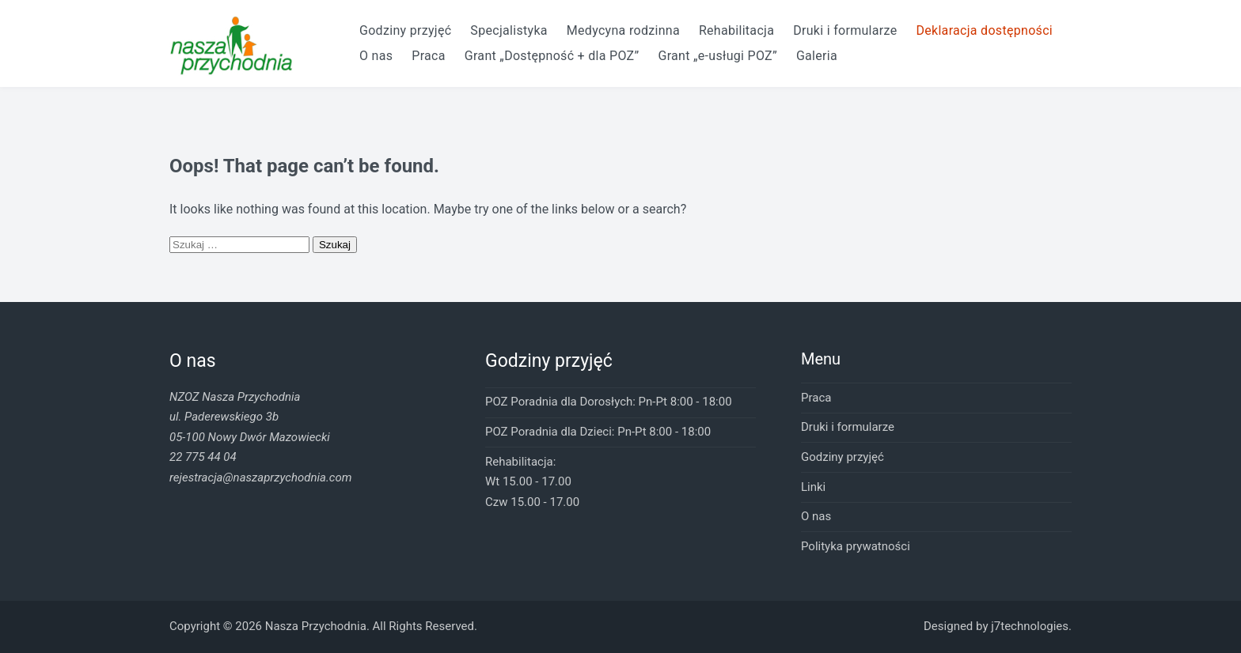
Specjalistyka (508, 30)
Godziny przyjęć (405, 30)
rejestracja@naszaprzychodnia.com (260, 477)
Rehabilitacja (736, 30)
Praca (428, 55)
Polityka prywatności (855, 546)
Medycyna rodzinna (623, 30)
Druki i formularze (845, 30)
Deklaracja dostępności (984, 30)
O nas (376, 55)
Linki (813, 487)
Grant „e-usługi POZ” (717, 55)
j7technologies (1029, 626)
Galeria (816, 55)
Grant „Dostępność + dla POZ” (552, 55)
